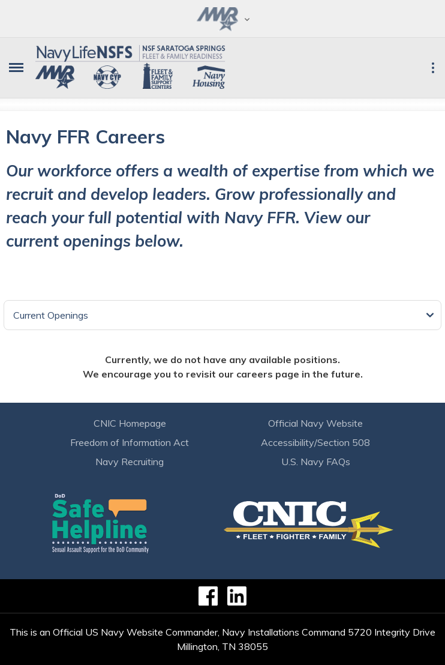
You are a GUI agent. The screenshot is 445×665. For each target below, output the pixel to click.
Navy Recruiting (129, 462)
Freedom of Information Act (129, 442)
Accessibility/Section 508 (315, 442)
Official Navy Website (315, 423)
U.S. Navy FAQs (315, 462)
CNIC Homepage (130, 423)
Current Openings (50, 315)
